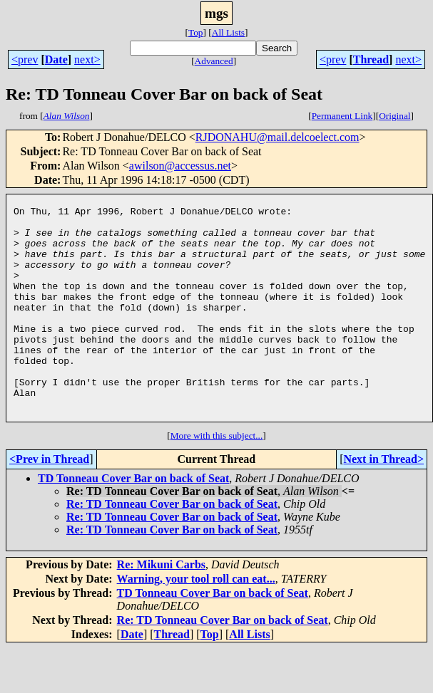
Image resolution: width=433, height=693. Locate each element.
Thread (371, 59)
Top (195, 32)
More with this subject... (216, 480)
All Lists (228, 32)
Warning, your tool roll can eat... (196, 624)
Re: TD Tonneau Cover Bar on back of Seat (171, 549)
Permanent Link (342, 115)
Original (394, 115)
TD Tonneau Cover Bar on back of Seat (133, 523)
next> (87, 59)
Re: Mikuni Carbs (161, 609)
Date (56, 59)
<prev (24, 59)
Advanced (214, 61)
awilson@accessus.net (180, 166)
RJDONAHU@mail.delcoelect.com (277, 137)
